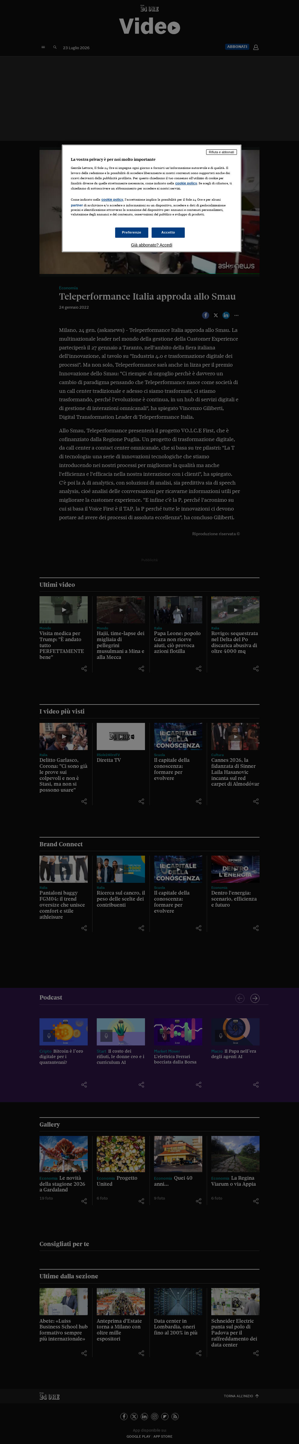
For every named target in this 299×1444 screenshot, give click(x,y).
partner (77, 205)
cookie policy (186, 183)
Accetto (168, 232)
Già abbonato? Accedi (151, 245)
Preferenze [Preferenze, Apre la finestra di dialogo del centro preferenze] (131, 232)
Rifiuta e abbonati (221, 152)
